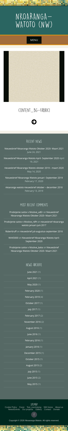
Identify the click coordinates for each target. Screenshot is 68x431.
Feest (21, 407)
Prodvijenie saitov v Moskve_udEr (26, 212)
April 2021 (32, 278)
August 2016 (32, 328)
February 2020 (32, 290)
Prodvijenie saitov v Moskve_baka (26, 247)
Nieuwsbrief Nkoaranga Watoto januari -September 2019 (34, 177)
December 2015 (32, 352)
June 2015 (32, 377)
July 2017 (32, 309)
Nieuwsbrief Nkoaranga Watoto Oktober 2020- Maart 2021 (34, 148)
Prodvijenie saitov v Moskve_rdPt (20, 221)
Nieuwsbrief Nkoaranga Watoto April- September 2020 (31, 158)
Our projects (27, 409)
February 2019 (32, 296)
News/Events (14, 409)
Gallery (38, 409)
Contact (47, 409)
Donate (56, 409)
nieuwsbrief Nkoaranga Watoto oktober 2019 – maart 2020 (34, 167)
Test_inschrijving (34, 407)
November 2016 (32, 321)
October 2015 (32, 359)
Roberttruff (11, 231)
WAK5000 (13, 237)
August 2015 (32, 365)
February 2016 (32, 340)
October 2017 (32, 303)
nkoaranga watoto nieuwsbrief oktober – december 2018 (34, 187)
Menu (34, 40)
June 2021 (32, 271)
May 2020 (32, 284)
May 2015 (32, 384)
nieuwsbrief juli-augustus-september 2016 (41, 231)
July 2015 (32, 371)
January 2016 (32, 346)
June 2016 (32, 334)
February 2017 (32, 315)
